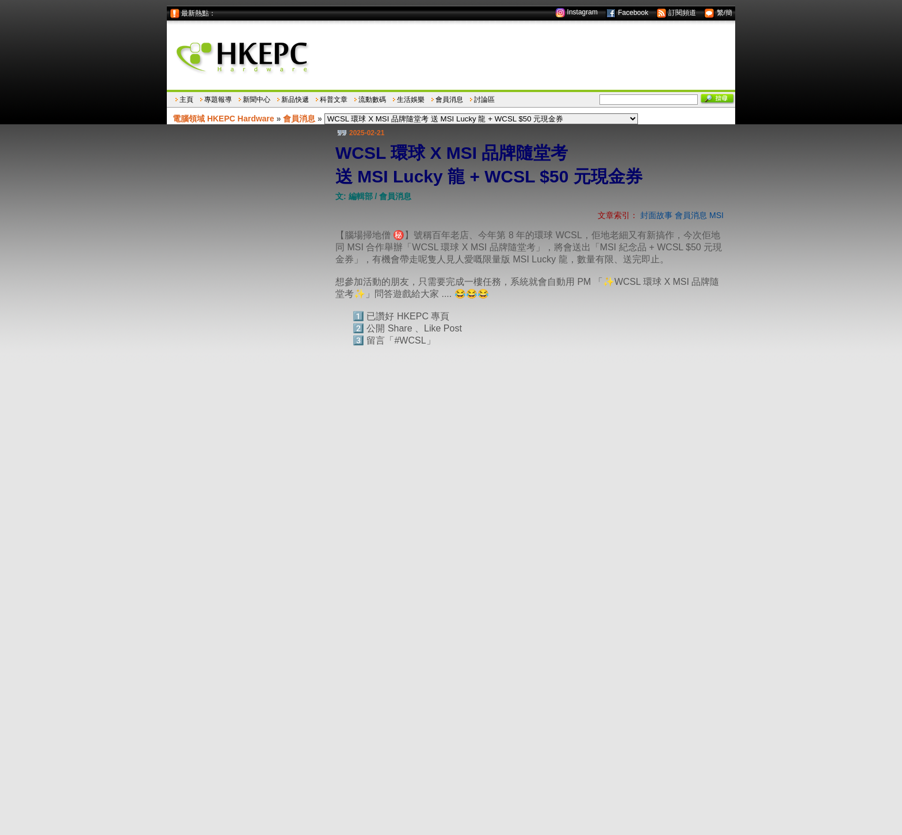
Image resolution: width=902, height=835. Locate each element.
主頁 (186, 100)
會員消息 (449, 100)
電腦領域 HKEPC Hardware (223, 118)
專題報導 (218, 100)
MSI (716, 215)
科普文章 (333, 100)
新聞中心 (256, 100)
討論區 (484, 100)
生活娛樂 (411, 100)
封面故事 (656, 215)
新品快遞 (295, 100)
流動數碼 (372, 100)
